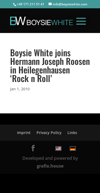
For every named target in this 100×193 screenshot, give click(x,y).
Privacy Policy (49, 132)
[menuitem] (58, 148)
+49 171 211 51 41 (30, 4)
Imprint (24, 132)
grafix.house (50, 166)
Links (72, 132)
